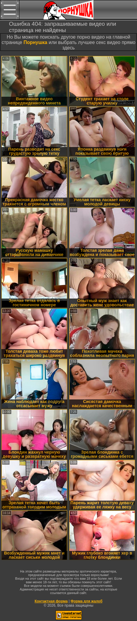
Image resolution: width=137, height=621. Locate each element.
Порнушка (35, 42)
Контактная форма (51, 601)
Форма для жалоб (87, 601)
